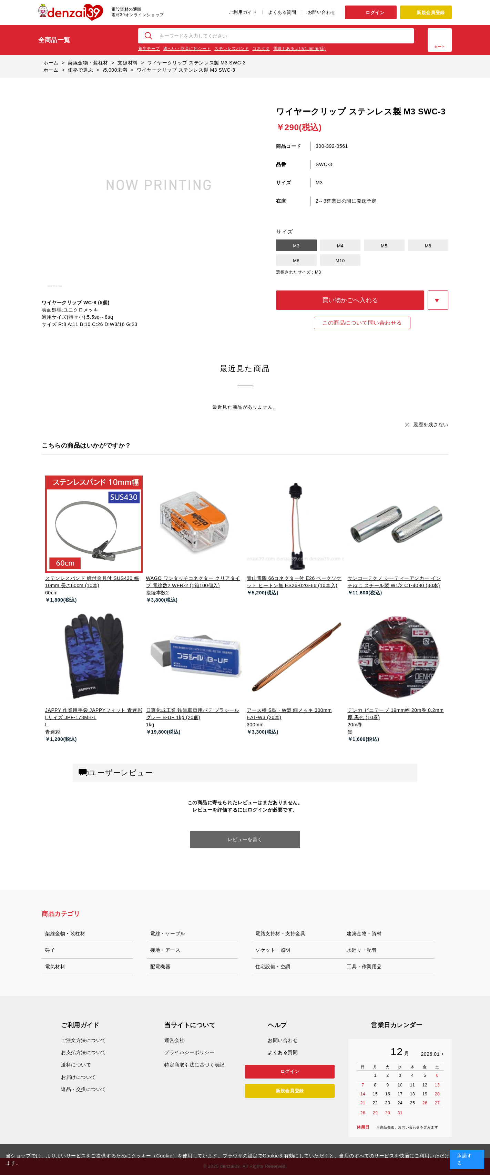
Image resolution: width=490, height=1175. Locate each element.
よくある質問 (282, 12)
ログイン (375, 12)
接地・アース (165, 950)
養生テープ (149, 48)
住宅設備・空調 (272, 966)
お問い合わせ (322, 12)
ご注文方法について (83, 1040)
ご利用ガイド (243, 12)
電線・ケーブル (167, 933)
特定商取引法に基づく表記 (194, 1064)
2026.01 (430, 1054)
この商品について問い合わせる (362, 323)
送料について (76, 1064)
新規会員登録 (431, 12)
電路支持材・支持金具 (280, 933)
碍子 (50, 950)
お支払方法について (83, 1052)
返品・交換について (83, 1089)
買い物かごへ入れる (350, 300)
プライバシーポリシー (189, 1052)
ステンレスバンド (231, 48)
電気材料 (55, 966)
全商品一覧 (54, 40)
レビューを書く (245, 839)
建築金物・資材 (364, 933)
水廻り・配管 (362, 950)
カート (439, 47)
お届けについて (78, 1077)
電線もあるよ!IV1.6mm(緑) (299, 48)
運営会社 (174, 1040)
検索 (149, 35)
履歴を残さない (430, 424)
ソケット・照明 (272, 950)
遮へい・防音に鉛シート (187, 48)
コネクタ (260, 48)
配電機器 (160, 966)
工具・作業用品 (364, 966)
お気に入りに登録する (438, 300)
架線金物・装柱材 (65, 933)
